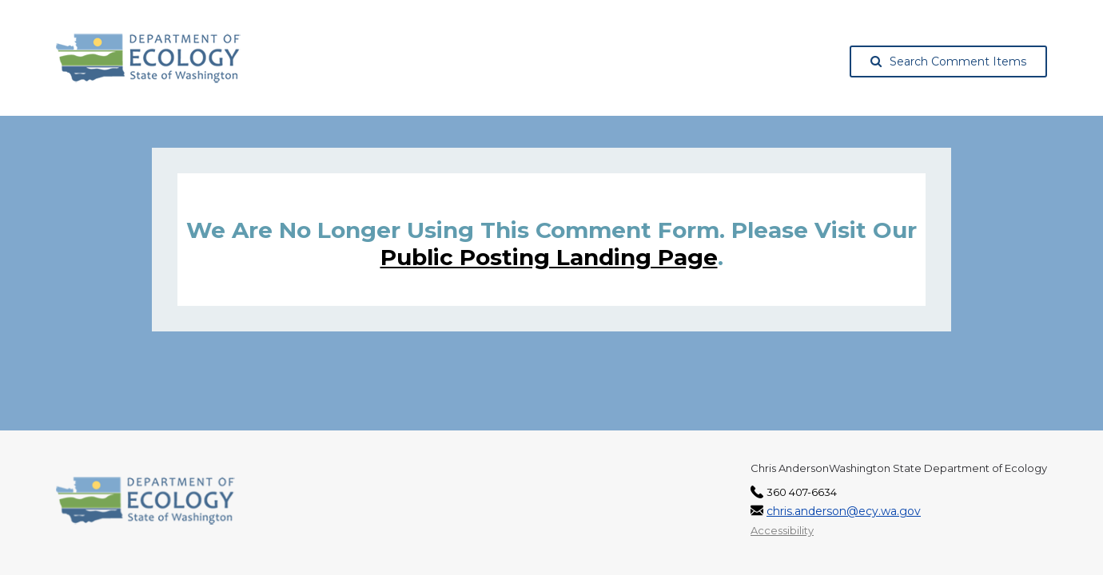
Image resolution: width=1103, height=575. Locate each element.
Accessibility (782, 530)
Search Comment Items (948, 61)
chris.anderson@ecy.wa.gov (844, 511)
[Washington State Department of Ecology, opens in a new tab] (148, 58)
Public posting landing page (549, 257)
